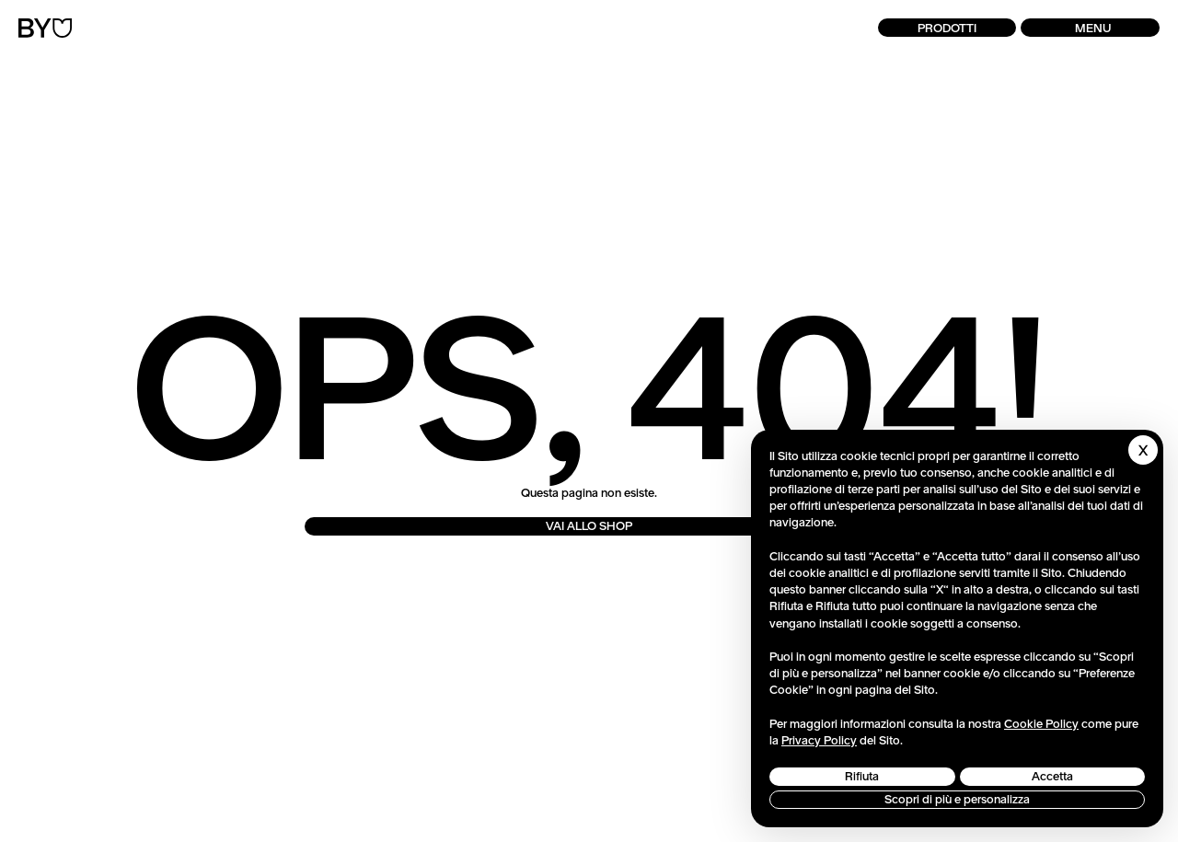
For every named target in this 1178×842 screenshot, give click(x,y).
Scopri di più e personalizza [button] (957, 799)
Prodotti (947, 28)
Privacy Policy (819, 740)
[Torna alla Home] (45, 28)
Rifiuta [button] (862, 776)
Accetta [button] (1052, 776)
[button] (1090, 27)
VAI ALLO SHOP (589, 526)
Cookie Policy (1041, 724)
